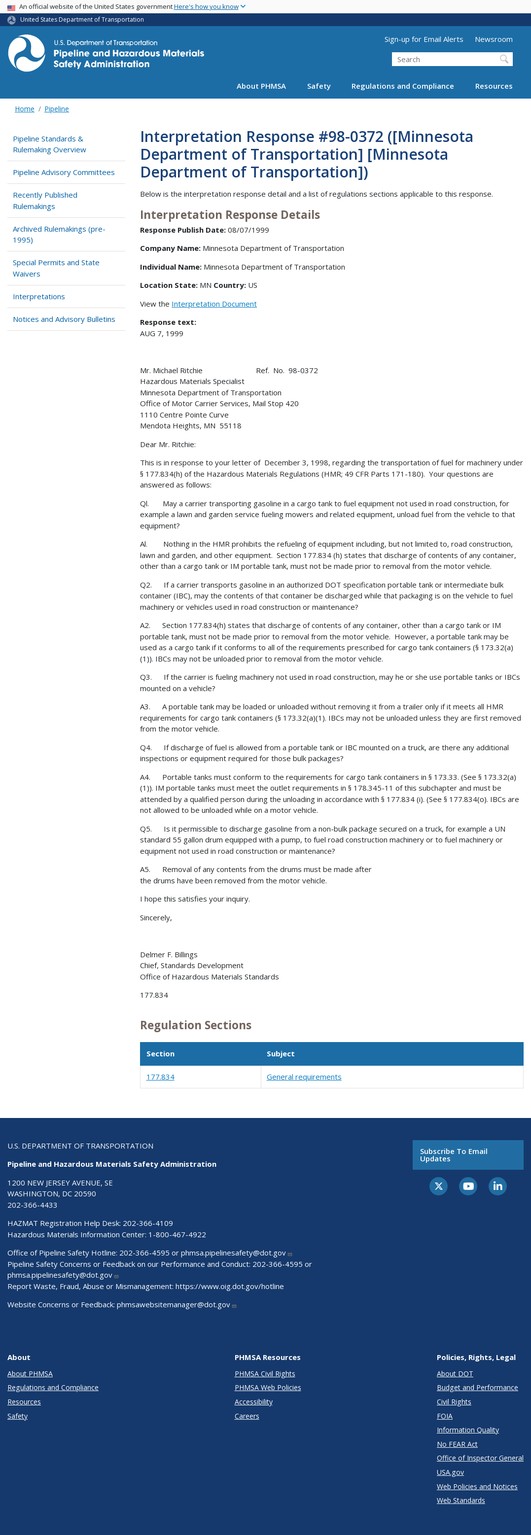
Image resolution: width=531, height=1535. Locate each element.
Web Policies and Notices (477, 1486)
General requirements (304, 1076)
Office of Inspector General (480, 1458)
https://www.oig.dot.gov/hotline (230, 1286)
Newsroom (494, 39)
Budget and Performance (477, 1387)
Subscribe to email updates (454, 1154)
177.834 (160, 1076)
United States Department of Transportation (82, 19)
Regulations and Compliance (403, 86)
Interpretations (39, 296)
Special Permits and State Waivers (56, 268)
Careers (247, 1416)
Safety (319, 86)
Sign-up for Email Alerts (424, 39)
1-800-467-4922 (177, 1234)
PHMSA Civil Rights (265, 1373)
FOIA (445, 1416)
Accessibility (254, 1401)
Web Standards (461, 1500)
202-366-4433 (32, 1205)
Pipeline (56, 108)
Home (25, 108)
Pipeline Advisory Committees (64, 172)
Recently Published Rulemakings (45, 200)
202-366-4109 (148, 1223)
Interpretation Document (214, 304)
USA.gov (450, 1472)
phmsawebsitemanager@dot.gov (177, 1304)
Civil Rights (454, 1401)
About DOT (455, 1373)
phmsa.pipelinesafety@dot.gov (237, 1252)
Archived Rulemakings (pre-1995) (59, 234)
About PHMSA (261, 86)
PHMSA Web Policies (268, 1387)
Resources (494, 86)
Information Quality (468, 1429)
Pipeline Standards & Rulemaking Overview (49, 144)
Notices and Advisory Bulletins (64, 319)
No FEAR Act (457, 1444)
